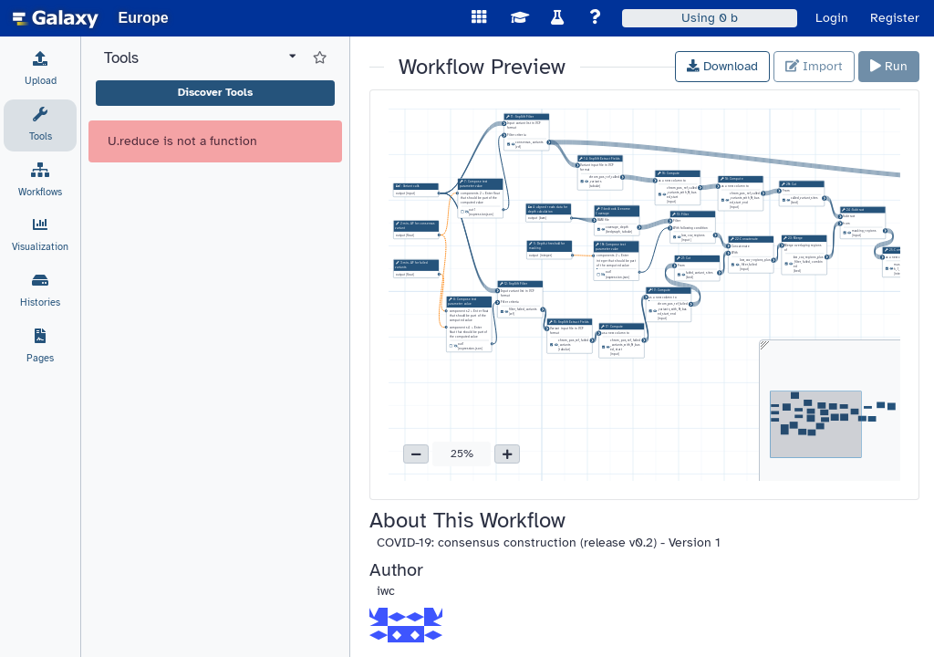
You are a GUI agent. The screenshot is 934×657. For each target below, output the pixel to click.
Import (814, 66)
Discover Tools (215, 92)
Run (889, 66)
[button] (416, 454)
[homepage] (55, 18)
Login (831, 18)
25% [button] (462, 453)
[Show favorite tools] (320, 58)
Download (722, 66)
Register (894, 18)
